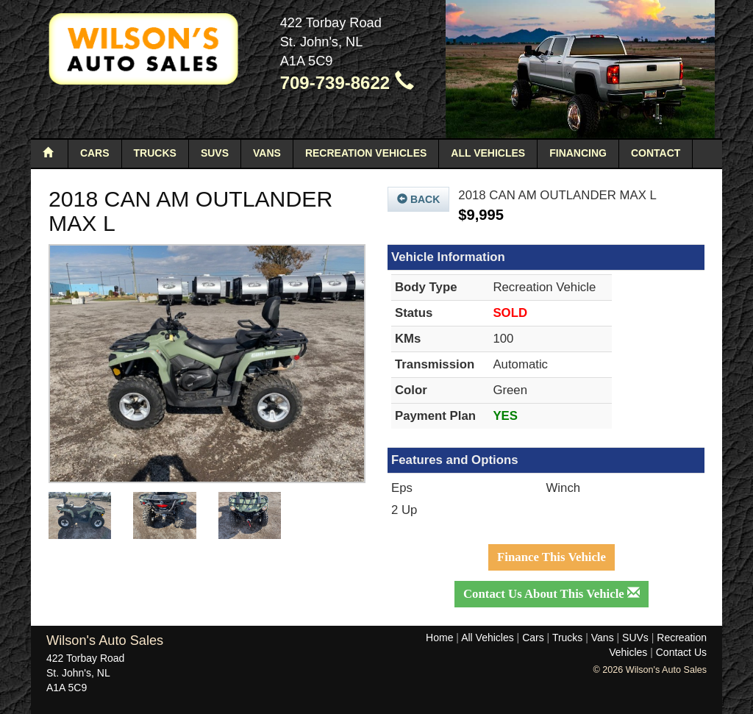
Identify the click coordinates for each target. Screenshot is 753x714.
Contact (655, 153)
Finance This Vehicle (551, 557)
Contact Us (681, 652)
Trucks (155, 153)
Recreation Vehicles (366, 153)
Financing (578, 153)
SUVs (215, 153)
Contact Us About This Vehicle (551, 594)
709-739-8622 (347, 83)
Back (418, 199)
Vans (267, 153)
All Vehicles (488, 153)
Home (439, 637)
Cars (95, 153)
